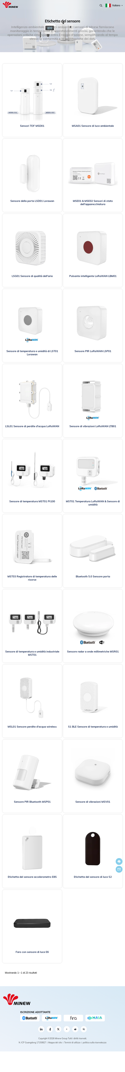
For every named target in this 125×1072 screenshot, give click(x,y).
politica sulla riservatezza (94, 1042)
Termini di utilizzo (72, 1042)
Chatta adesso (119, 861)
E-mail (119, 869)
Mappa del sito (55, 1042)
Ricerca (101, 5)
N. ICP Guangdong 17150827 (32, 1042)
